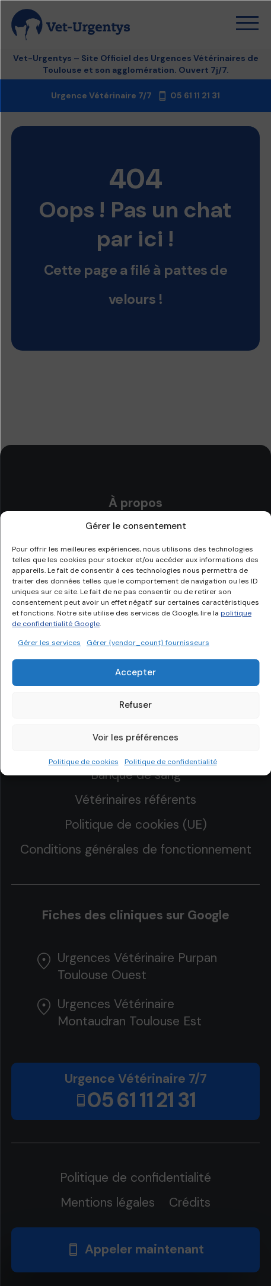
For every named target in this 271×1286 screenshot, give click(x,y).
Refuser (135, 705)
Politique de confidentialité (171, 762)
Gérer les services (49, 642)
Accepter (135, 672)
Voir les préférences (135, 737)
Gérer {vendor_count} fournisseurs (148, 642)
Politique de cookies (84, 762)
